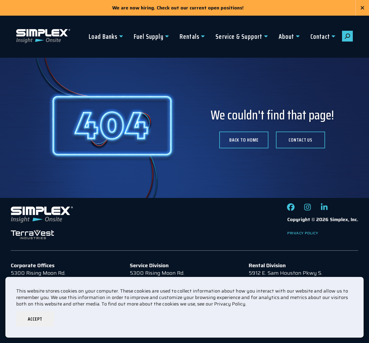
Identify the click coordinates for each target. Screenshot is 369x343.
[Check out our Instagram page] (307, 209)
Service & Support (239, 37)
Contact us (300, 140)
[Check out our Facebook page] (291, 209)
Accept (35, 319)
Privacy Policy (302, 233)
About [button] (286, 37)
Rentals (189, 37)
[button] (347, 36)
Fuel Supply (148, 37)
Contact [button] (320, 37)
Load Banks (103, 37)
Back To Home (244, 140)
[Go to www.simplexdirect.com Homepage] (43, 37)
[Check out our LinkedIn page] (324, 209)
